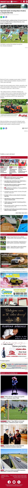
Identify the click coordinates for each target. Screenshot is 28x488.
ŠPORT (1, 14)
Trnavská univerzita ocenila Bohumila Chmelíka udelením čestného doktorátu (12, 446)
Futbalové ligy (3, 421)
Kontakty (24, 476)
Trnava (2, 396)
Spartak (7, 14)
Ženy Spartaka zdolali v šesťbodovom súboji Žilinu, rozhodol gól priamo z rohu (15, 206)
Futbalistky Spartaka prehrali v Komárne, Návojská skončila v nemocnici (15, 192)
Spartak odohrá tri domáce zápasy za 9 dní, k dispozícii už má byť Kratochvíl (22, 169)
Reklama (19, 476)
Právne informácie (13, 475)
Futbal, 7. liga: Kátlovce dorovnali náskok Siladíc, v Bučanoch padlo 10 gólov (16, 247)
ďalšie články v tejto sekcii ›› (22, 213)
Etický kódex (15, 476)
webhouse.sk (19, 485)
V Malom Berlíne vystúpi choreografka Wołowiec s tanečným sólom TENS (12, 397)
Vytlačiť (25, 128)
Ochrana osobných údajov (21, 475)
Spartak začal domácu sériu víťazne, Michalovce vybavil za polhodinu (4, 169)
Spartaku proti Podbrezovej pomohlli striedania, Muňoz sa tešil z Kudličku (15, 209)
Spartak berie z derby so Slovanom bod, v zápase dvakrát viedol (14, 199)
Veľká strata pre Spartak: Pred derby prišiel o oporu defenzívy (15, 202)
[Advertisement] (14, 62)
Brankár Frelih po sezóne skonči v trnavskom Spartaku (15, 195)
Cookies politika (24, 477)
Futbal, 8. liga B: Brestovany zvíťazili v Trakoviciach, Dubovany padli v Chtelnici (17, 237)
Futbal (5, 14)
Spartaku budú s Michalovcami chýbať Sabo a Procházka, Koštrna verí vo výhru (13, 170)
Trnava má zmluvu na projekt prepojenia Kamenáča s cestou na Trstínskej (13, 470)
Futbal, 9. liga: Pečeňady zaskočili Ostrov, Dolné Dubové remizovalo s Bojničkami (16, 242)
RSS (22, 476)
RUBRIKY (14, 1)
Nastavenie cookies (17, 477)
